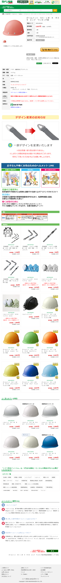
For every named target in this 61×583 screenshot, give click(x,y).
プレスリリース (45, 576)
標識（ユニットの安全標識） (32, 484)
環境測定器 (6, 484)
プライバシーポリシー (47, 572)
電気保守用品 (34, 490)
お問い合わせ (5, 572)
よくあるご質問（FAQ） (8, 570)
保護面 (53, 477)
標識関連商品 (24, 487)
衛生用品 (15, 490)
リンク (23, 572)
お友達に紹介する (47, 63)
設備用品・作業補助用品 (36, 487)
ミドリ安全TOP (6, 14)
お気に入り (39, 63)
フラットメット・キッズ (31, 538)
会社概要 (43, 570)
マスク (17, 480)
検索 (55, 10)
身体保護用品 (48, 480)
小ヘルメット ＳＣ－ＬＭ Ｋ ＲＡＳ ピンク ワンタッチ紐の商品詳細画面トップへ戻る (34, 554)
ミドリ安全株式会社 (46, 567)
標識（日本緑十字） (17, 484)
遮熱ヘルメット (20, 522)
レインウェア (28, 477)
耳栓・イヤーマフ (7, 480)
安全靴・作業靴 (7, 477)
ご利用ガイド (5, 567)
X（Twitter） (24, 574)
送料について (24, 567)
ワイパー (43, 490)
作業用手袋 (24, 480)
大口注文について (6, 576)
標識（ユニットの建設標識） (10, 487)
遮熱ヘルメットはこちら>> (14, 526)
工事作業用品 (49, 487)
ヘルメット (14, 14)
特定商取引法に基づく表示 (28, 570)
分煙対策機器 (6, 490)
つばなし (20, 14)
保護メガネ (46, 477)
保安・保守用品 (24, 490)
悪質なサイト (5, 574)
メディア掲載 (44, 574)
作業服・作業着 (18, 477)
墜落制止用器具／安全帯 (36, 480)
